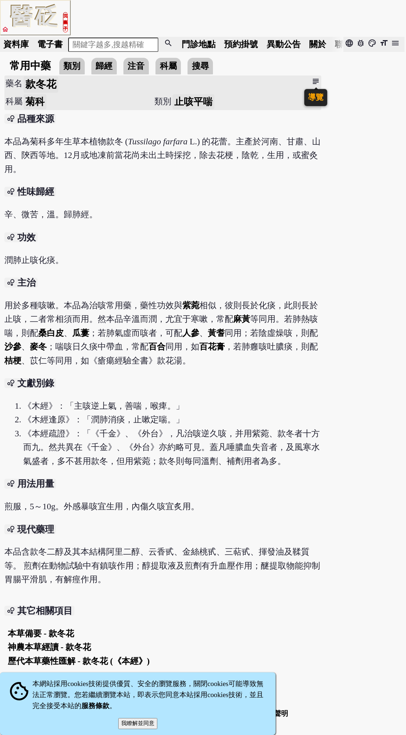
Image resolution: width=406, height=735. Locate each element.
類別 (71, 66)
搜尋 (200, 66)
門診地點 (199, 44)
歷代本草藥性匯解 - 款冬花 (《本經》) (79, 661)
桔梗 (12, 360)
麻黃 (241, 319)
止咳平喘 (193, 101)
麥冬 (38, 346)
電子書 (50, 44)
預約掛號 (241, 44)
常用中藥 (30, 65)
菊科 (35, 101)
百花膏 (212, 346)
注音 (135, 66)
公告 (284, 44)
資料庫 (16, 44)
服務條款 (95, 706)
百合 (156, 346)
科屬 (168, 66)
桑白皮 (51, 333)
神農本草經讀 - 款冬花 (49, 647)
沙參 (12, 346)
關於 (317, 44)
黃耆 (216, 333)
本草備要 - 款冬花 (41, 633)
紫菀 (190, 305)
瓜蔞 (80, 333)
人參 (190, 333)
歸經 (103, 66)
